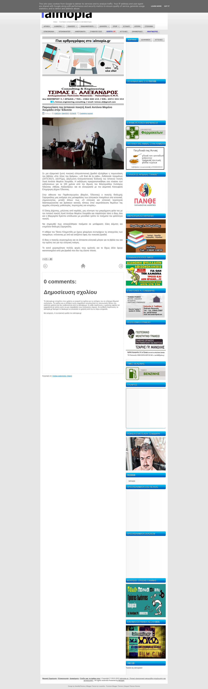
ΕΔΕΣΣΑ (58, 113)
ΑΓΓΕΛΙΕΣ (159, 40)
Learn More (156, 6)
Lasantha (102, 686)
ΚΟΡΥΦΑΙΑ (132, 40)
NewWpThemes (80, 686)
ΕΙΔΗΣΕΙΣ (65, 113)
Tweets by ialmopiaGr (134, 668)
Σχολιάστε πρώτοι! (86, 113)
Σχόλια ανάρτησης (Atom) (62, 376)
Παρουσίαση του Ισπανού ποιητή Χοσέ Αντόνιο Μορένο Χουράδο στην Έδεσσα (77, 108)
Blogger (121, 680)
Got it (167, 6)
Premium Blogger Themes (114, 686)
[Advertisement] (146, 60)
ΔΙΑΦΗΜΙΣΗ (145, 40)
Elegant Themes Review (132, 686)
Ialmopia (132, 481)
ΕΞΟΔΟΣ (73, 113)
